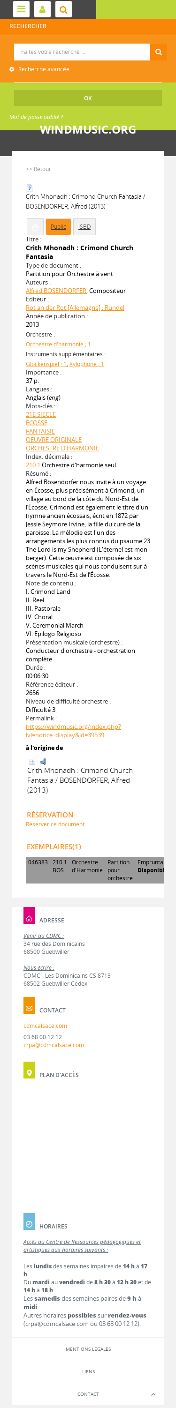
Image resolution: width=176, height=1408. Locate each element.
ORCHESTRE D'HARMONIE (62, 448)
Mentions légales (88, 1349)
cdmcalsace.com (45, 1026)
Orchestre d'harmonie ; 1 (58, 344)
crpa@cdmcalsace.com (53, 1045)
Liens (88, 1371)
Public (58, 227)
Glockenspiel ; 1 (46, 364)
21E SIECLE (41, 414)
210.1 (33, 465)
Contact (88, 1394)
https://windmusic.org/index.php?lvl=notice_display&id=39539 (73, 730)
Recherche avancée (43, 69)
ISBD (84, 227)
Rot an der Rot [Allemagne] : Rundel (75, 307)
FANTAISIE (40, 431)
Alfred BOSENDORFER (56, 290)
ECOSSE (36, 423)
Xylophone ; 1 (86, 364)
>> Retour (38, 169)
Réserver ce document (55, 824)
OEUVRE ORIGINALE (54, 439)
